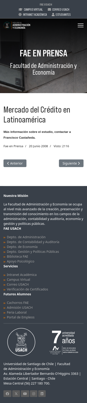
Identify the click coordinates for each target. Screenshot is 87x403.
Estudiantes (63, 14)
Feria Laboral (17, 312)
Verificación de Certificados (27, 289)
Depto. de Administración (26, 237)
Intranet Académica (35, 14)
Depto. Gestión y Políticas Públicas (33, 251)
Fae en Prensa (13, 146)
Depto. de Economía (22, 246)
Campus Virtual (33, 9)
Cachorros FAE (18, 302)
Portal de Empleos (21, 317)
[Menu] (81, 25)
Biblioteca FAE (17, 256)
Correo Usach (60, 9)
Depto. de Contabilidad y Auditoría (33, 242)
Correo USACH (18, 284)
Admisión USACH (20, 307)
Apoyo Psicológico (20, 261)
